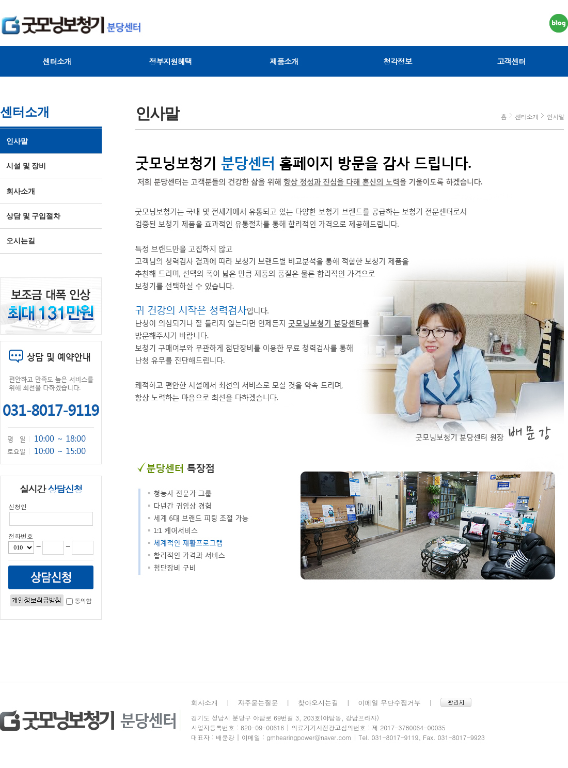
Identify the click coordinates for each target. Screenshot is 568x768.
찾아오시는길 (318, 703)
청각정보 (397, 61)
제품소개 (284, 61)
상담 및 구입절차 (33, 216)
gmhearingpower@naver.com (308, 737)
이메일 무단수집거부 (389, 703)
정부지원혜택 (170, 61)
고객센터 (511, 61)
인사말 (17, 141)
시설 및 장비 (26, 166)
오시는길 (20, 241)
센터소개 (56, 61)
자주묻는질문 (258, 703)
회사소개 (20, 191)
